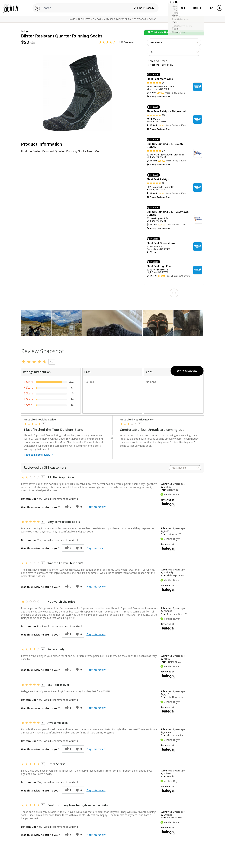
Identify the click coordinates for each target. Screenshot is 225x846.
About (197, 8)
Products (84, 19)
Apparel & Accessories (117, 19)
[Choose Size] (174, 52)
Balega (97, 19)
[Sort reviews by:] (185, 467)
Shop (171, 8)
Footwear (140, 19)
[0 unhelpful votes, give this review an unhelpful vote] (78, 506)
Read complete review (39, 455)
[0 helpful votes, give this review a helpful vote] (67, 506)
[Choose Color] (174, 42)
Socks (152, 19)
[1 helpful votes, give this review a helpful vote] (67, 634)
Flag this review (95, 506)
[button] (175, 87)
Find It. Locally (141, 7)
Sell (184, 8)
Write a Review (187, 371)
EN (212, 7)
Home (72, 19)
